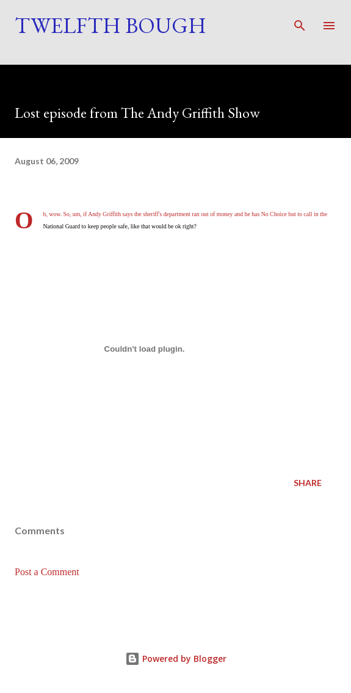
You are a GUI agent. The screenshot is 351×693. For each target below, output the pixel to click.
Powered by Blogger (175, 658)
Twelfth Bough (110, 25)
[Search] (299, 22)
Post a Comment (47, 572)
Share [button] (308, 482)
